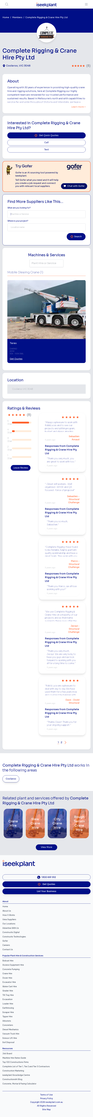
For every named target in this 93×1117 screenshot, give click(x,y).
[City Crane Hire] (57, 823)
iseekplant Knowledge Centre (16, 1075)
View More (46, 847)
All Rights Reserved (46, 1106)
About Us (6, 911)
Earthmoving (8, 1008)
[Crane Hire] (13, 823)
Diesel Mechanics (10, 1029)
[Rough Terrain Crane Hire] (79, 823)
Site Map (46, 1109)
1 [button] (58, 742)
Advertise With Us (10, 928)
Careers (6, 945)
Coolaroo (11, 778)
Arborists (6, 1021)
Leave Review (20, 467)
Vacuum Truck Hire (10, 1034)
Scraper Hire (8, 1012)
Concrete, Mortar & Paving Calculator (19, 1084)
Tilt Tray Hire (8, 995)
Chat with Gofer (74, 186)
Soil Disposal (8, 1042)
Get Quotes (16, 359)
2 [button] (61, 742)
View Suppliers (9, 919)
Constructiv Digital (11, 932)
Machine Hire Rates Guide (14, 1058)
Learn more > (78, 107)
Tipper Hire (7, 1016)
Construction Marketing (13, 1071)
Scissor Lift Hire (9, 1038)
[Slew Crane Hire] (35, 823)
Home (5, 17)
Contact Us (7, 949)
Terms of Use (46, 1095)
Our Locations (8, 924)
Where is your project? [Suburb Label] (17, 221)
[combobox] (46, 214)
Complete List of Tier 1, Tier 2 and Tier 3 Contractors (26, 1066)
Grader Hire (7, 991)
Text (46, 149)
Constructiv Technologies (14, 937)
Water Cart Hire (9, 986)
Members (17, 17)
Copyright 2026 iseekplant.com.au (46, 1102)
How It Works (8, 915)
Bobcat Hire (7, 961)
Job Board (7, 1053)
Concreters (7, 1025)
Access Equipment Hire (13, 965)
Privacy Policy (46, 1098)
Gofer (5, 941)
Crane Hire (7, 973)
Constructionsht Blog (12, 1079)
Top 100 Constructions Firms (15, 1062)
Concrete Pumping (11, 969)
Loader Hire (7, 1004)
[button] (65, 742)
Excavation (7, 999)
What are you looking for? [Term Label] (19, 208)
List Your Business (46, 891)
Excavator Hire (9, 982)
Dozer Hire (7, 978)
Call (46, 142)
